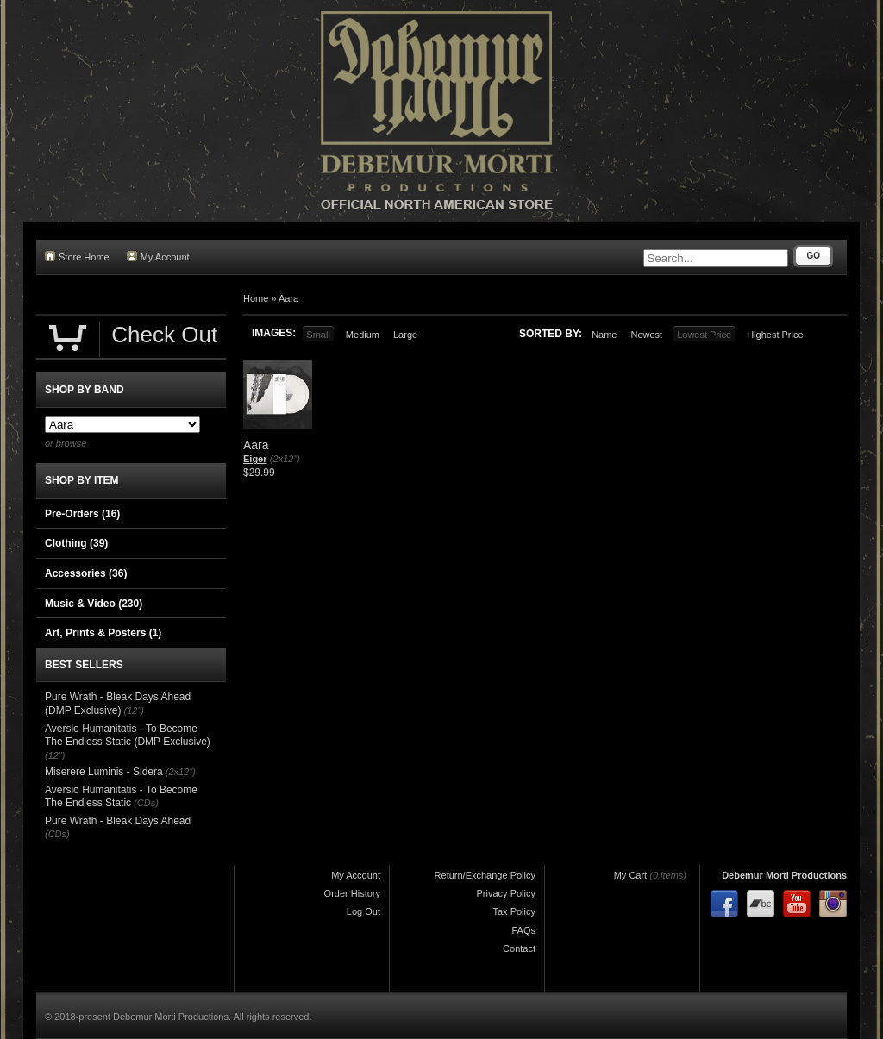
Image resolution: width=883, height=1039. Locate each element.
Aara (288, 298)
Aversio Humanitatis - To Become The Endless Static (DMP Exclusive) (127, 735)
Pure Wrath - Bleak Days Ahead (118, 821)
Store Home (77, 256)
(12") (134, 710)
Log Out (363, 911)
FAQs (523, 930)
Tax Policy (513, 911)
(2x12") (285, 459)
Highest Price (775, 334)
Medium (362, 334)
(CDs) (146, 803)
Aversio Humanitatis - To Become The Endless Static (121, 797)
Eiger (255, 459)
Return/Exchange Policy (485, 875)
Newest (646, 334)
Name (604, 334)
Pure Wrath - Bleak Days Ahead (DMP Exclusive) (118, 704)
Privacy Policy (506, 893)
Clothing (76, 543)
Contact (519, 948)
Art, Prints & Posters (103, 633)
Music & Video (93, 604)
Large (405, 334)
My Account (158, 256)
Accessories (86, 573)
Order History (352, 893)
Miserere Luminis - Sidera (104, 772)
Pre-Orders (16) (82, 514)
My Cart (631, 875)
